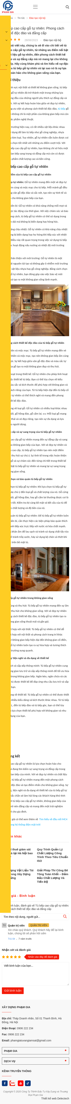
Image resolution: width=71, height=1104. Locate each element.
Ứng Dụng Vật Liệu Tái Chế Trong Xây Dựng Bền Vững (18, 874)
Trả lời (11, 938)
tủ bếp (61, 108)
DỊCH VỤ (9, 1061)
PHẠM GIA (10, 1050)
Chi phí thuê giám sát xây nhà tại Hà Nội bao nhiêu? (17, 853)
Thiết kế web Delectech (55, 1098)
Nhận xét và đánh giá (16, 949)
